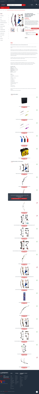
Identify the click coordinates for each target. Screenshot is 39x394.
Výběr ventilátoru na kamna (21, 377)
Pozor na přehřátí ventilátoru (21, 383)
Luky (1, 19)
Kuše (1, 17)
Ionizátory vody (2, 33)
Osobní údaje (26, 375)
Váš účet (26, 373)
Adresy (25, 379)
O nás (11, 375)
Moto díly (1, 38)
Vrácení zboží (16, 381)
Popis (12, 42)
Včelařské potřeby (2, 29)
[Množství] (28, 28)
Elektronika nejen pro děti (3, 22)
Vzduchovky (1, 15)
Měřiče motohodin (2, 26)
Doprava (16, 375)
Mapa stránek (12, 388)
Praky (1, 36)
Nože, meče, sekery (2, 31)
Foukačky (1, 40)
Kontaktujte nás (2, 1)
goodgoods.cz (6, 391)
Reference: (26, 19)
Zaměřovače (2, 24)
